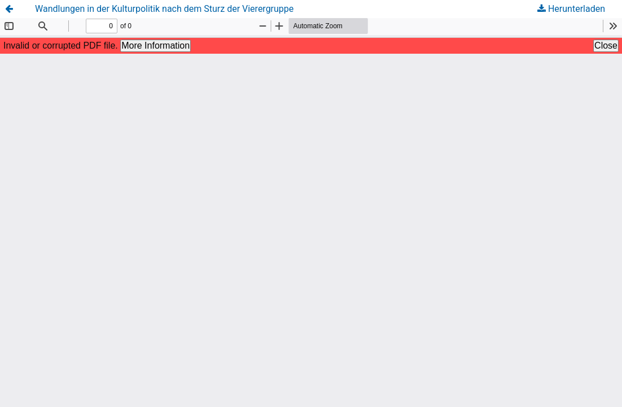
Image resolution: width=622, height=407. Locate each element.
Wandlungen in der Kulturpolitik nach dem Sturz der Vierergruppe (164, 8)
